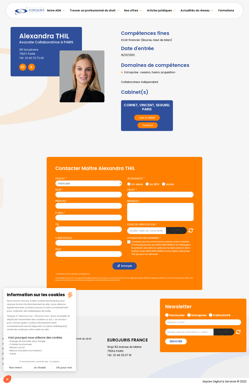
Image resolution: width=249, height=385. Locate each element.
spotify (242, 206)
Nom (58, 189)
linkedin (242, 185)
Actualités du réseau (195, 10)
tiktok (242, 213)
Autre (170, 183)
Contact (147, 125)
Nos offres (131, 10)
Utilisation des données (143, 238)
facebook (242, 172)
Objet (131, 189)
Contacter (22, 67)
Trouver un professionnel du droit (93, 10)
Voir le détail (147, 117)
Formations (226, 10)
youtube (242, 192)
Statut (60, 178)
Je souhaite (134, 178)
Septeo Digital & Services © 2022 (224, 381)
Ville (58, 249)
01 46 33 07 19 (122, 355)
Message (132, 201)
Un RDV (154, 183)
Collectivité (221, 314)
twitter (242, 178)
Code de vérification (141, 224)
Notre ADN (54, 10)
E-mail (59, 212)
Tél (57, 224)
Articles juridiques (159, 10)
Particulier (177, 314)
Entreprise (198, 314)
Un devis (137, 183)
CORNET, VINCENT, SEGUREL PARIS (147, 107)
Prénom (60, 201)
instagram (242, 199)
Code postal (63, 238)
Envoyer (126, 266)
